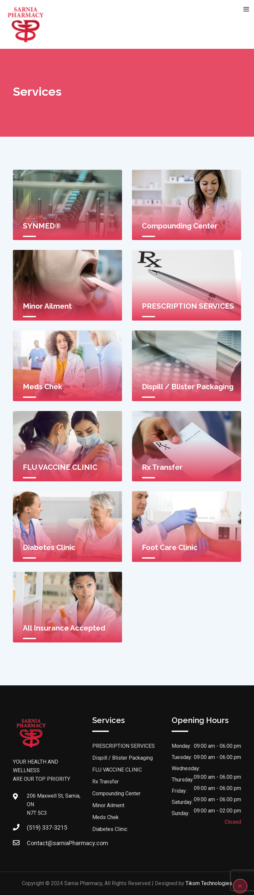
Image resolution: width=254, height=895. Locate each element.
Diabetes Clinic (49, 547)
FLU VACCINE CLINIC (60, 467)
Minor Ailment (47, 306)
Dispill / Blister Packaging (187, 386)
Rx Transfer (162, 467)
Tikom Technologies (209, 883)
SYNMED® (42, 226)
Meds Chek (42, 386)
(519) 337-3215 (47, 827)
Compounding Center (180, 226)
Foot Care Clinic (169, 547)
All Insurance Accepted (64, 628)
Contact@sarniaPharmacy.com (67, 843)
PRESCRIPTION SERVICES (188, 306)
